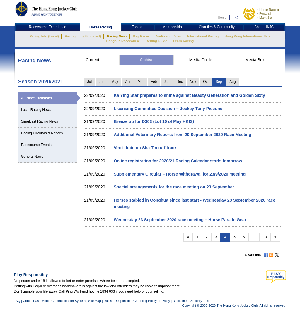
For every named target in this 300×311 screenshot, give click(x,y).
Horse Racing (269, 9)
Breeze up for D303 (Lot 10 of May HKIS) (154, 121)
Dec (180, 82)
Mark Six (265, 17)
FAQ (17, 301)
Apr (128, 82)
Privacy (164, 301)
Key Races (141, 36)
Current (92, 60)
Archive (146, 60)
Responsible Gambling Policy (136, 301)
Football (265, 13)
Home (222, 17)
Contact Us (31, 301)
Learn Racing (183, 41)
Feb (154, 82)
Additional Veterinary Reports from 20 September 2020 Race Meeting (182, 134)
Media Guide (200, 60)
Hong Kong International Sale (247, 36)
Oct (206, 82)
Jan (166, 82)
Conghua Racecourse (123, 41)
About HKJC (264, 27)
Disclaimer (180, 301)
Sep (219, 82)
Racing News (117, 36)
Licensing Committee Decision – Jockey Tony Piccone (168, 108)
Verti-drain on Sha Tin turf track (145, 147)
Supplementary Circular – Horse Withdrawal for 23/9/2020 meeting (180, 174)
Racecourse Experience (47, 27)
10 (265, 237)
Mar (141, 82)
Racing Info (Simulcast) (83, 36)
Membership (172, 27)
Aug (232, 82)
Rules (108, 301)
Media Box (254, 60)
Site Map (94, 301)
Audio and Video (168, 36)
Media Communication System (64, 301)
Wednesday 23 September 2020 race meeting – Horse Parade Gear (180, 219)
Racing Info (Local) (44, 36)
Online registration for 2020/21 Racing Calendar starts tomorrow (178, 161)
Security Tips (199, 301)
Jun (101, 82)
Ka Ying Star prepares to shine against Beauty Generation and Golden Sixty (189, 95)
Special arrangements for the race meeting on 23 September (174, 187)
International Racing (203, 36)
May (115, 82)
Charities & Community (217, 27)
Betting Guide (156, 41)
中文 (236, 17)
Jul (89, 82)
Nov (193, 82)
